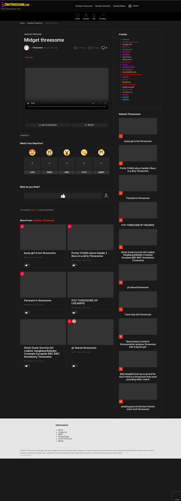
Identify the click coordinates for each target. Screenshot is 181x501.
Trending (102, 16)
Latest (77, 16)
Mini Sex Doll (127, 90)
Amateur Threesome (84, 6)
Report (91, 208)
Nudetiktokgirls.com (130, 42)
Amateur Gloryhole (102, 6)
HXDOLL (125, 100)
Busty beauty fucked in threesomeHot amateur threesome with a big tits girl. (138, 344)
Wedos (61, 483)
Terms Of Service (65, 481)
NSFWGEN (126, 52)
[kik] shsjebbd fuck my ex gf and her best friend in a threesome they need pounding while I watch (138, 377)
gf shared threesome (83, 430)
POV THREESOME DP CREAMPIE (84, 385)
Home (60, 472)
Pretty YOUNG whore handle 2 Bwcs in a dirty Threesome (89, 338)
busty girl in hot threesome (40, 336)
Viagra (125, 65)
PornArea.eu (127, 92)
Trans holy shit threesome (138, 314)
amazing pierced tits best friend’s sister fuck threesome (138, 408)
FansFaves (126, 82)
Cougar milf (127, 44)
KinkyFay (126, 54)
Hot (94, 16)
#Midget (25, 219)
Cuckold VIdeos (119, 6)
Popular (86, 16)
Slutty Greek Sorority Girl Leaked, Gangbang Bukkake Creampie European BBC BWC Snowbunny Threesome (42, 435)
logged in (34, 293)
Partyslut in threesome (37, 383)
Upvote (63, 279)
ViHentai (125, 39)
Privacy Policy (63, 479)
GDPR (60, 477)
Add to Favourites (49, 208)
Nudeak (29, 57)
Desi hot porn (127, 49)
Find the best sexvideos (132, 75)
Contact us (62, 475)
